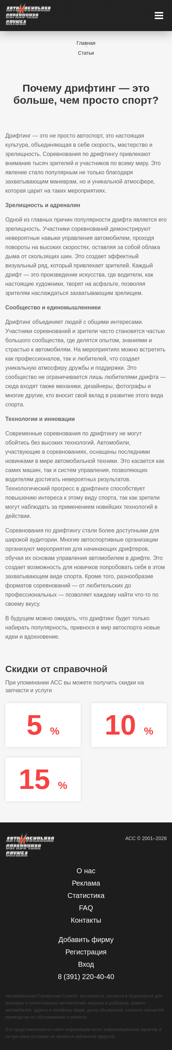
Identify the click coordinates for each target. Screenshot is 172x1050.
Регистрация (86, 952)
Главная (85, 43)
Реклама (86, 883)
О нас (85, 871)
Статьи (86, 53)
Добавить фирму (86, 939)
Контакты (86, 920)
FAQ (86, 908)
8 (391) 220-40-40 (86, 976)
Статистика (85, 895)
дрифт (13, 275)
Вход (86, 964)
